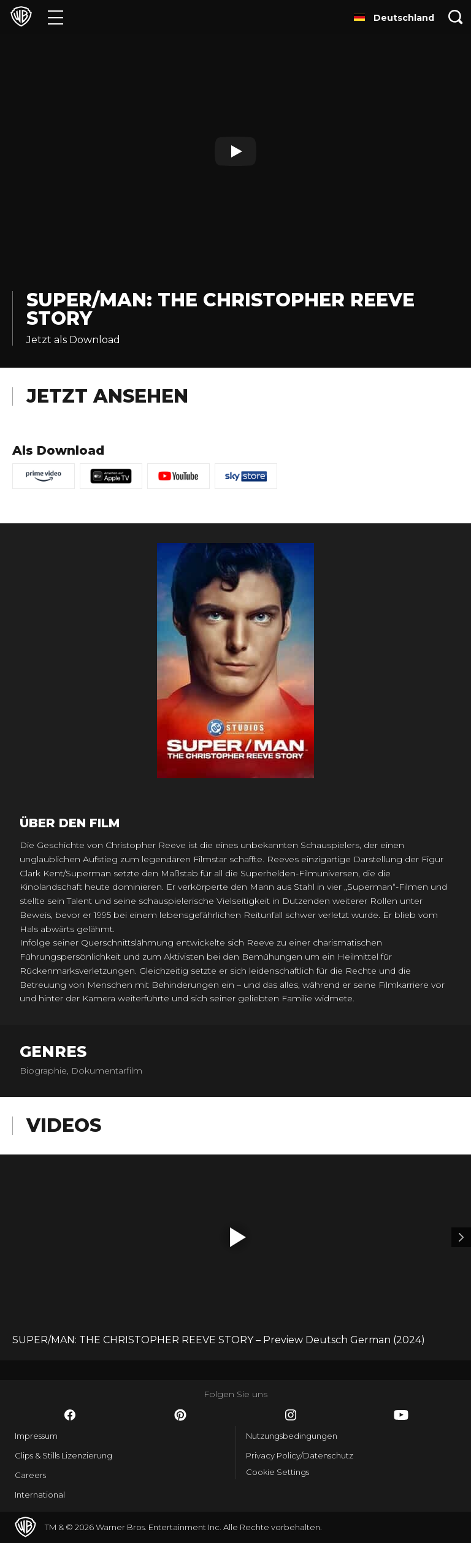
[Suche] (455, 17)
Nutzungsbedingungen (291, 1436)
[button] (238, 1237)
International (40, 1494)
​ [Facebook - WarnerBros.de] (70, 1414)
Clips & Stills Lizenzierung (63, 1455)
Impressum (36, 1436)
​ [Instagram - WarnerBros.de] (290, 1414)
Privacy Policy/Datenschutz (299, 1455)
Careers (30, 1475)
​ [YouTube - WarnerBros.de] (401, 1415)
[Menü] (55, 17)
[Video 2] (461, 1237)
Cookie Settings (277, 1472)
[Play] (235, 151)
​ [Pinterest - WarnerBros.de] (180, 1415)
